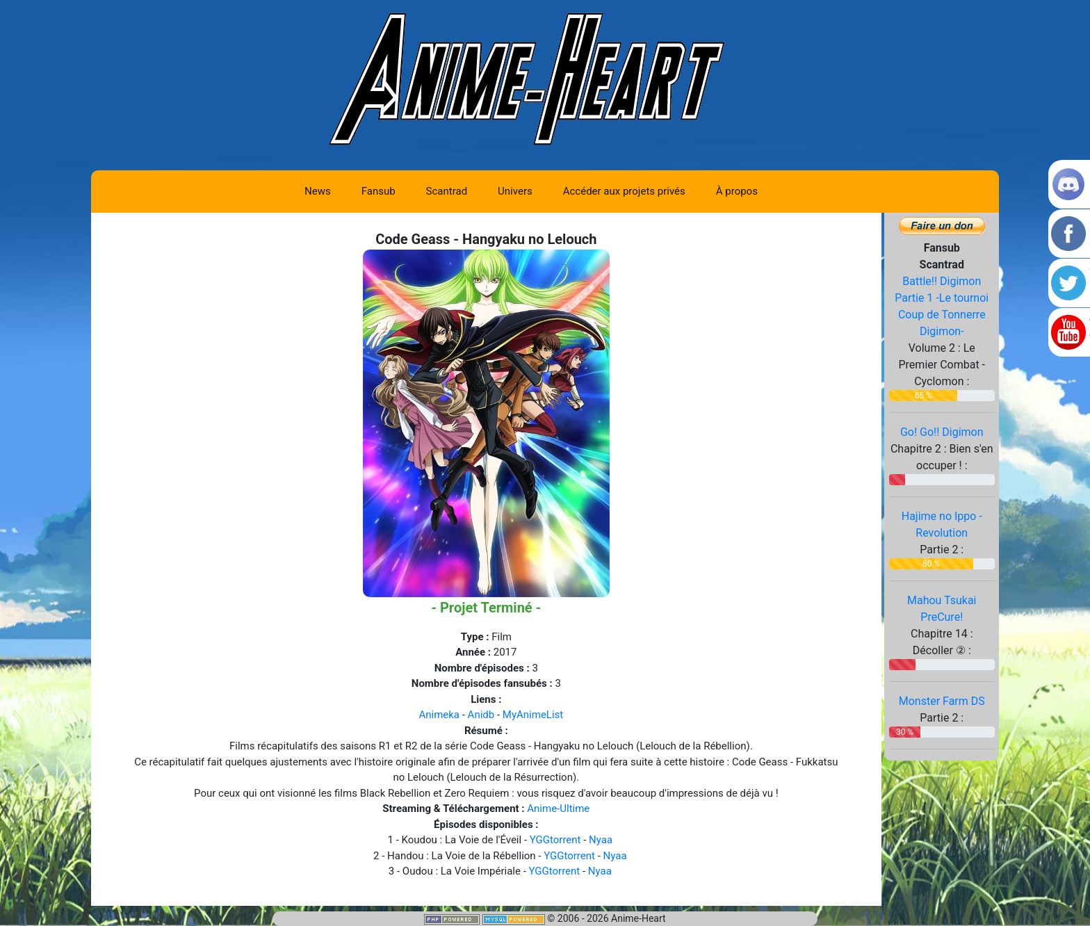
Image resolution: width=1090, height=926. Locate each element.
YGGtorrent (555, 840)
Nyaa (600, 840)
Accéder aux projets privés (624, 191)
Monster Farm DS (942, 701)
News (317, 191)
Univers (515, 191)
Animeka (438, 714)
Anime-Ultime (558, 808)
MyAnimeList (533, 714)
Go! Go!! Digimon (942, 432)
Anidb (481, 714)
